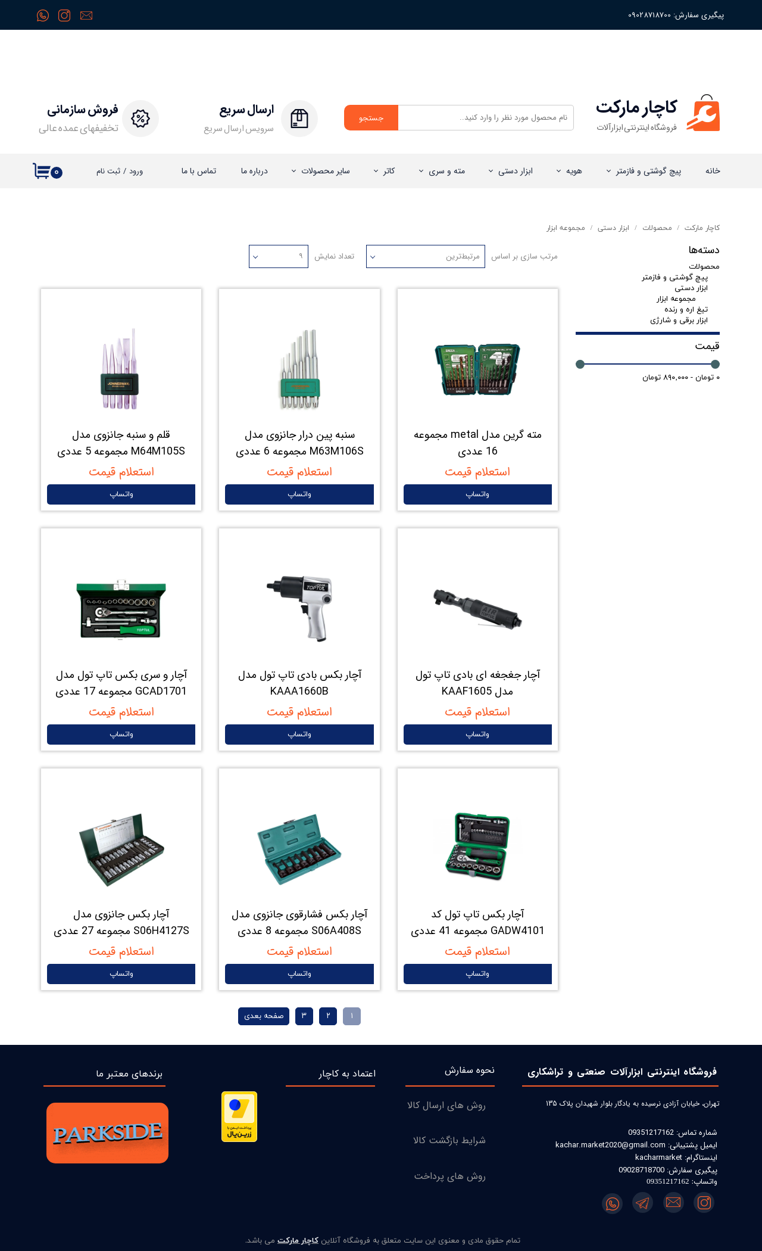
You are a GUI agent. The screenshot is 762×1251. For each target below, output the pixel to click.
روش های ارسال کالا (446, 1105)
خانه (712, 171)
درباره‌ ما (254, 171)
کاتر (389, 171)
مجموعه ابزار (676, 299)
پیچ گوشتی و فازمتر (648, 171)
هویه (574, 171)
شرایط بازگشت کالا (449, 1140)
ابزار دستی (515, 171)
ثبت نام (108, 171)
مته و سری (447, 171)
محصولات (704, 267)
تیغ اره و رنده (686, 309)
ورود (136, 171)
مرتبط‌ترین (463, 256)
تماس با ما (199, 171)
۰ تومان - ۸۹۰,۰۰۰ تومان (681, 377)
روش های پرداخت (450, 1176)
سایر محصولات (325, 171)
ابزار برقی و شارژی (679, 320)
